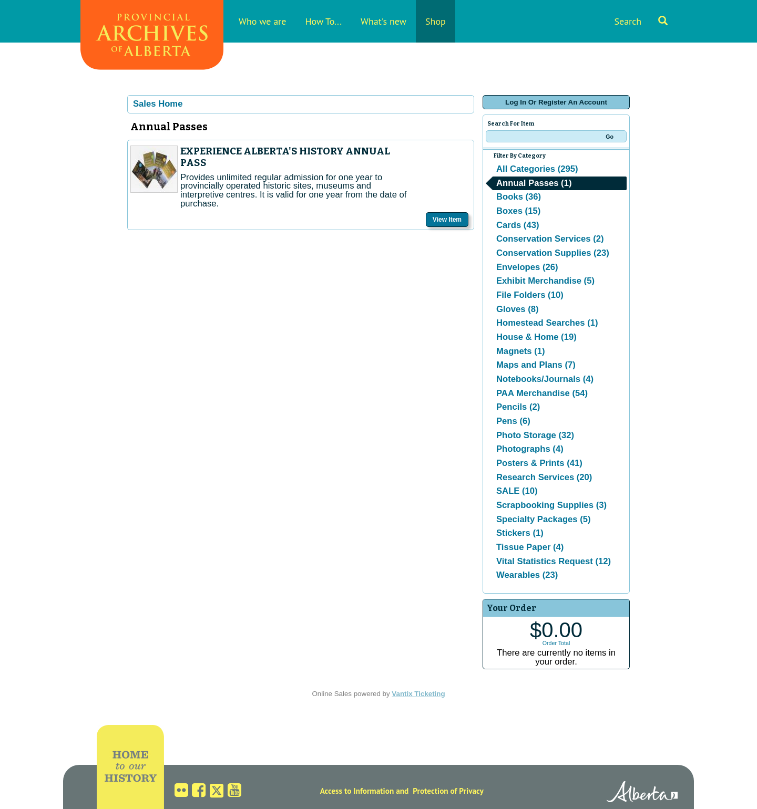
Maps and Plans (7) (536, 365)
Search (641, 21)
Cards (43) (517, 225)
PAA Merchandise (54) (542, 393)
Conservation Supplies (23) (552, 253)
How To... (323, 21)
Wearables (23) (527, 575)
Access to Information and (364, 790)
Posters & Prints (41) (539, 463)
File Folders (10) (530, 295)
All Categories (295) (537, 169)
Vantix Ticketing (418, 694)
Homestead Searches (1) (547, 323)
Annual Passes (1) (533, 183)
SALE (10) (517, 491)
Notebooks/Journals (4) (545, 379)
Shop (435, 21)
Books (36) (518, 197)
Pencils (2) (518, 407)
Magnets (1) (520, 351)
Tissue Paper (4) (530, 547)
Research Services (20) (544, 477)
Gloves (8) (517, 309)
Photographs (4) (530, 449)
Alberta (642, 793)
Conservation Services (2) (550, 239)
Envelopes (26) (527, 267)
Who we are (262, 21)
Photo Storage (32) (535, 435)
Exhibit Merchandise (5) (545, 281)
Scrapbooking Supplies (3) (551, 505)
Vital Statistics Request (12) (553, 561)
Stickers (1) (520, 533)
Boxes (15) (518, 211)
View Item (447, 219)
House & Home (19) (536, 337)
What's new (383, 21)
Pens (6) (513, 421)
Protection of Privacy (448, 790)
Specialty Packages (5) (543, 519)
